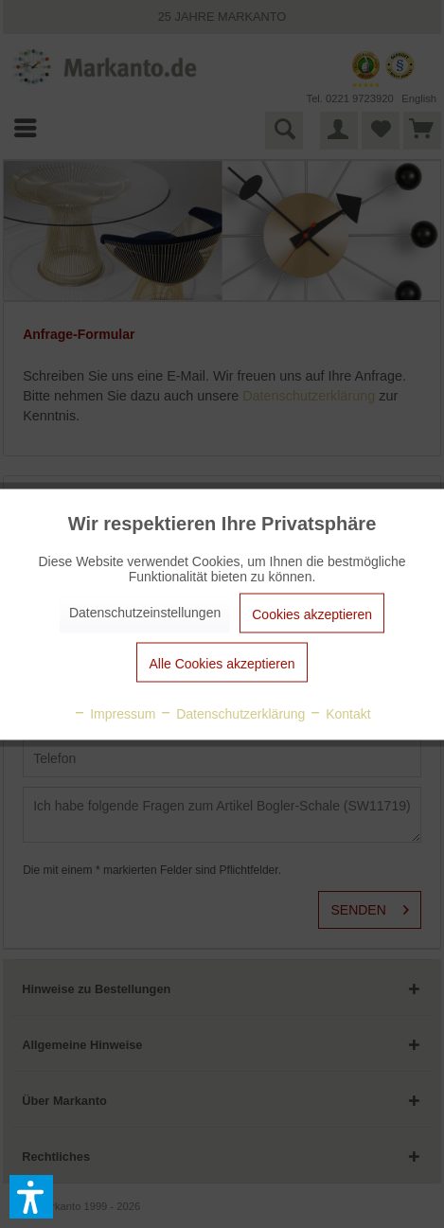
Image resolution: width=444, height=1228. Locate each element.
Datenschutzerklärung (232, 713)
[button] (31, 1197)
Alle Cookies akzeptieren (221, 662)
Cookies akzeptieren (312, 613)
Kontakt (339, 713)
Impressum (114, 713)
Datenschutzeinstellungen (145, 611)
